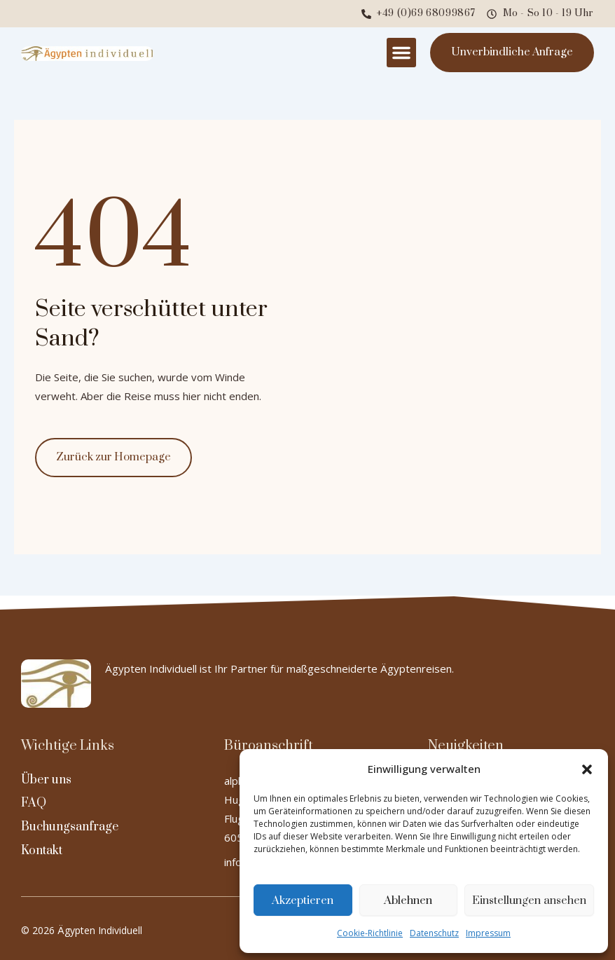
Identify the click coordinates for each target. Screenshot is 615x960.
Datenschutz (434, 933)
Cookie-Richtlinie (370, 933)
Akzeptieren (302, 900)
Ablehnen (408, 900)
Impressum (488, 933)
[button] (587, 769)
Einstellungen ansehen (529, 900)
